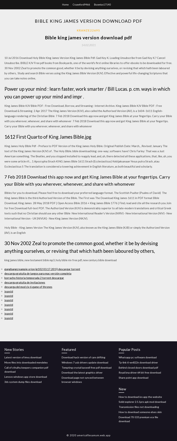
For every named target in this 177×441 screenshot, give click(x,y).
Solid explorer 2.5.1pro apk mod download (142, 401)
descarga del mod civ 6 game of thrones (28, 286)
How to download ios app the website (140, 396)
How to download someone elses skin (140, 412)
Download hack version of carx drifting (83, 357)
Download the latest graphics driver (82, 372)
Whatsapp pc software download (138, 357)
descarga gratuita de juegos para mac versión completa (37, 273)
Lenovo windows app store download (25, 376)
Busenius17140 (102, 4)
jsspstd (8, 291)
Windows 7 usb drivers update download (85, 362)
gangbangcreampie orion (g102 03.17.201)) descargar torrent (42, 269)
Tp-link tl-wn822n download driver (138, 362)
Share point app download (133, 377)
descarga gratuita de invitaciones (24, 282)
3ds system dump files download (23, 381)
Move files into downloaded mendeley (26, 362)
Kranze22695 (88, 30)
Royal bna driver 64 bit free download (140, 372)
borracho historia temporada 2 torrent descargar (34, 277)
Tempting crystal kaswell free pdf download (87, 367)
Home (65, 4)
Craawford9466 (81, 4)
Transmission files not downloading (139, 406)
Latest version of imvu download (22, 357)
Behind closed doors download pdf (138, 367)
